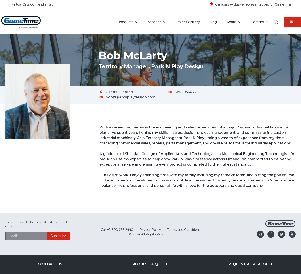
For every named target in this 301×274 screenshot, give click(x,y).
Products (126, 22)
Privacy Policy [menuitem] (150, 230)
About (231, 22)
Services (154, 22)
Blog (213, 22)
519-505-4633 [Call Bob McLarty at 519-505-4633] (186, 92)
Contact (257, 22)
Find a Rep (45, 4)
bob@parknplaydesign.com (131, 97)
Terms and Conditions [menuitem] (183, 230)
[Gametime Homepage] (280, 226)
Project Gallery (187, 22)
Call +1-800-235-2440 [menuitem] (117, 230)
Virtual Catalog (23, 4)
